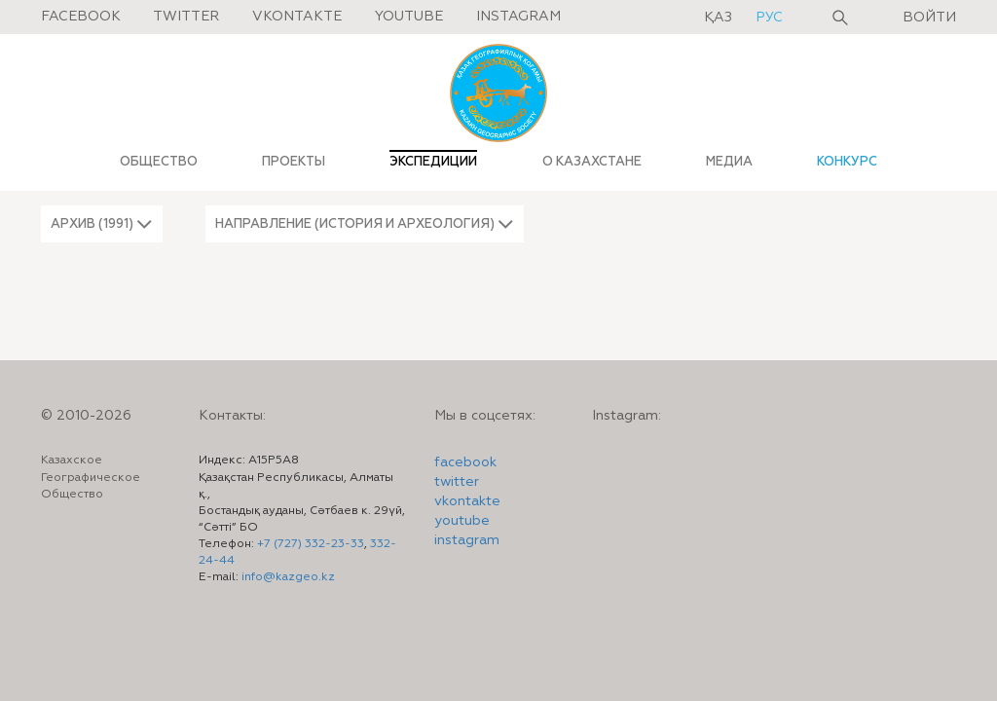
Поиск (840, 17)
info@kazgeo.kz (288, 577)
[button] (102, 223)
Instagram (518, 16)
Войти (929, 17)
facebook (465, 462)
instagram (466, 540)
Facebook (81, 16)
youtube (462, 521)
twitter (456, 482)
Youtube (409, 16)
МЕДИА (729, 161)
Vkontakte (297, 16)
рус (769, 17)
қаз (720, 17)
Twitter (186, 16)
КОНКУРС (847, 161)
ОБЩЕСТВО (159, 161)
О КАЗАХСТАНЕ (592, 161)
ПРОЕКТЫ (293, 161)
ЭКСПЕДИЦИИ (433, 161)
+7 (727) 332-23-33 (310, 544)
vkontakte (467, 501)
